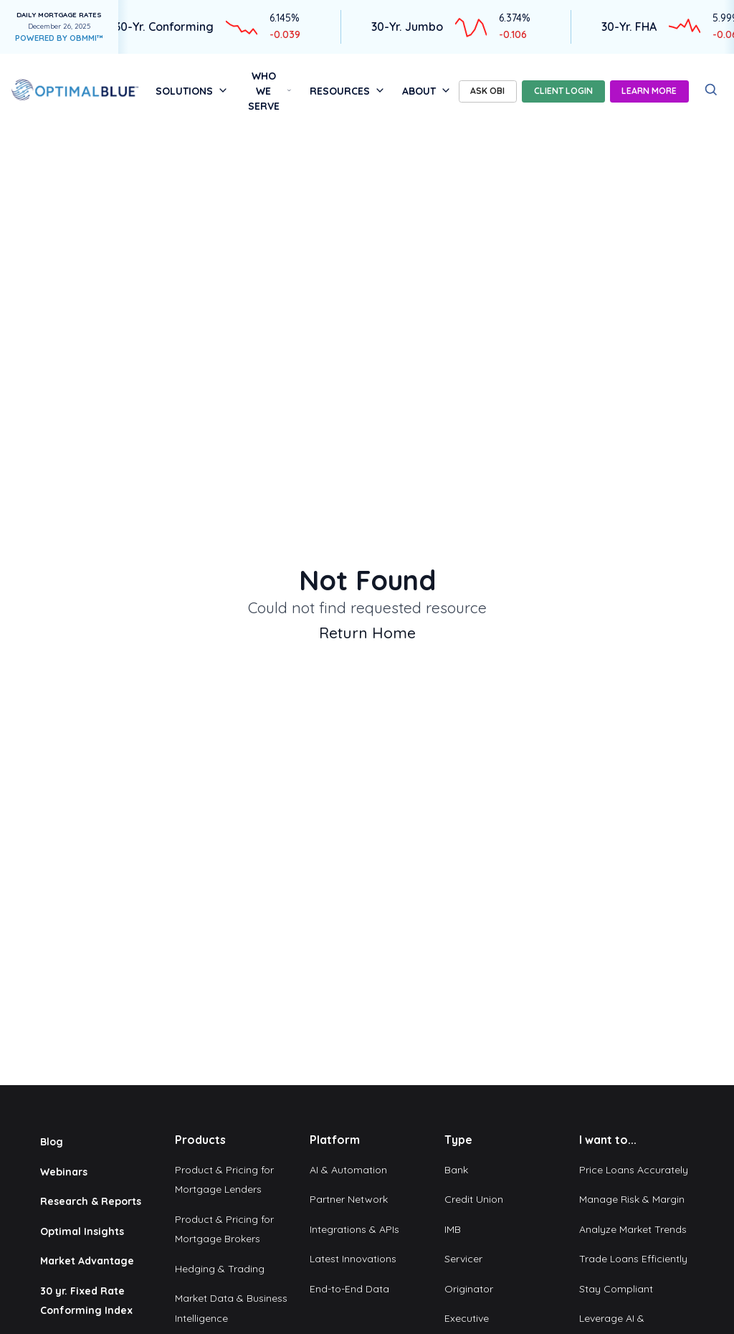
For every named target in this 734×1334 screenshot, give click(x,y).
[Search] (711, 90)
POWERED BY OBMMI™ (59, 38)
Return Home (367, 632)
